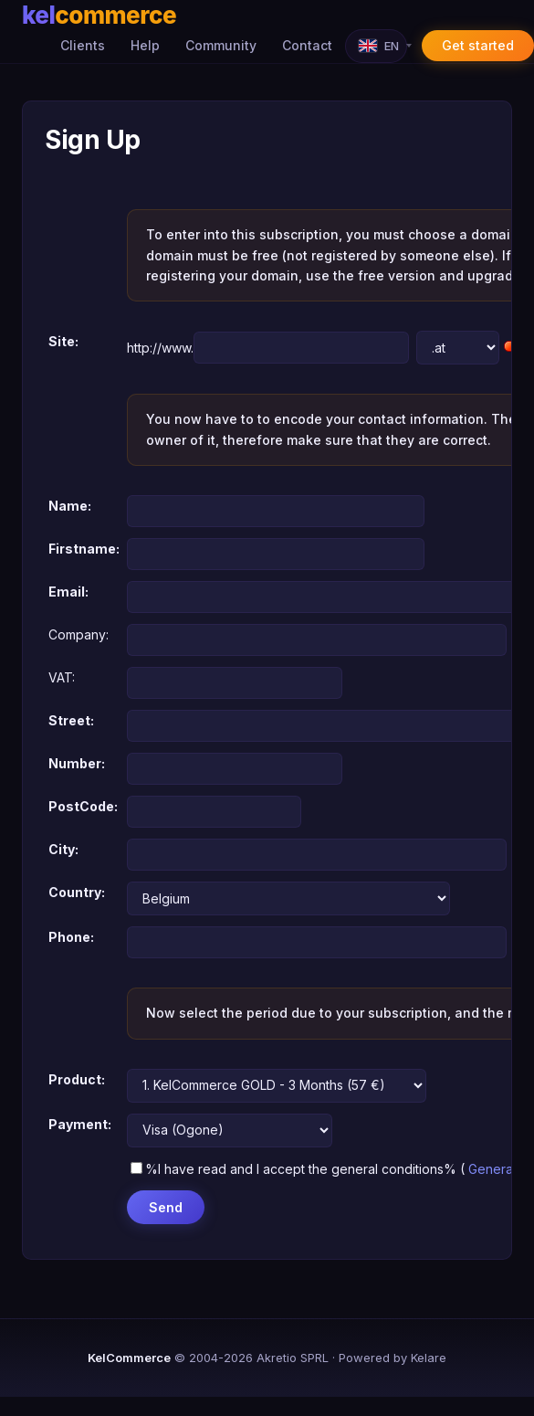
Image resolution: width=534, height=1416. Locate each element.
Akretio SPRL (293, 1357)
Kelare (428, 1357)
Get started (478, 45)
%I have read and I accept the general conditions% (293, 1169)
